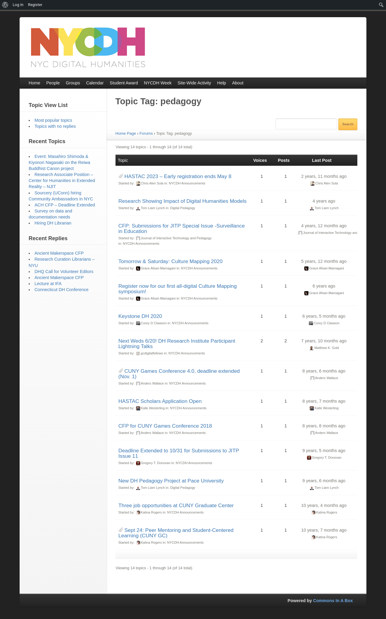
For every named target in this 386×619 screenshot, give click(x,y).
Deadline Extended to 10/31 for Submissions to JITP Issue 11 (179, 453)
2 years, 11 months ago (323, 176)
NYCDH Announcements (187, 183)
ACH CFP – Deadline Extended (64, 205)
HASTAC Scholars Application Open (160, 401)
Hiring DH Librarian (52, 223)
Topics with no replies (55, 126)
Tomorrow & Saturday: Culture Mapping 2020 (171, 261)
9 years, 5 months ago (323, 450)
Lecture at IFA (48, 283)
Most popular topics (53, 120)
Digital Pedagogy (182, 208)
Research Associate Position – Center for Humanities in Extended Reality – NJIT (62, 180)
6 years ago (323, 286)
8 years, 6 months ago (323, 371)
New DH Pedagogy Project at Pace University (171, 481)
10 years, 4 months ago (323, 505)
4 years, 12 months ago (323, 225)
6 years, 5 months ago (323, 316)
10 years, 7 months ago (323, 530)
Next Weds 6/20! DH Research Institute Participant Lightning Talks (177, 343)
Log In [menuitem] (18, 4)
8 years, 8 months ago (323, 425)
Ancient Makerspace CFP (59, 253)
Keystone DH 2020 (140, 316)
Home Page (125, 133)
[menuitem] (5, 5)
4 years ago (323, 201)
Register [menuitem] (35, 4)
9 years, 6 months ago (323, 480)
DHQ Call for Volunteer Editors (63, 271)
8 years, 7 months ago (323, 401)
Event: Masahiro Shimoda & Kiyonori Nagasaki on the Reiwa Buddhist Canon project (59, 162)
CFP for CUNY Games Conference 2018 (165, 426)
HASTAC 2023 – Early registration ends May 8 (178, 176)
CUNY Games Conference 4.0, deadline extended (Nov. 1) (179, 373)
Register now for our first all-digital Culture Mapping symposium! (178, 288)
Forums (146, 133)
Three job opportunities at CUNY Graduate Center (176, 505)
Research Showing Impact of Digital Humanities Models (183, 201)
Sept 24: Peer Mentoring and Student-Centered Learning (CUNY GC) (176, 533)
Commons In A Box (333, 600)
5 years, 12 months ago (323, 261)
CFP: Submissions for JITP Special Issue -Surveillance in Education (182, 228)
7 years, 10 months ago (323, 340)
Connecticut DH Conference (61, 289)
